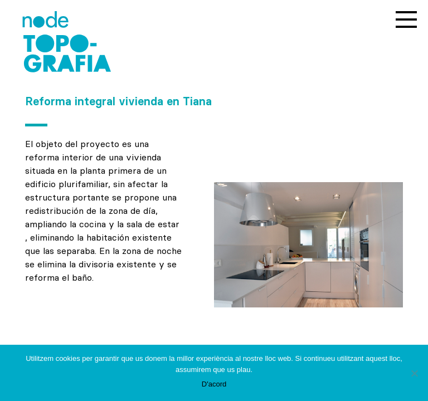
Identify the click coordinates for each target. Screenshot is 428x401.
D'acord (214, 384)
